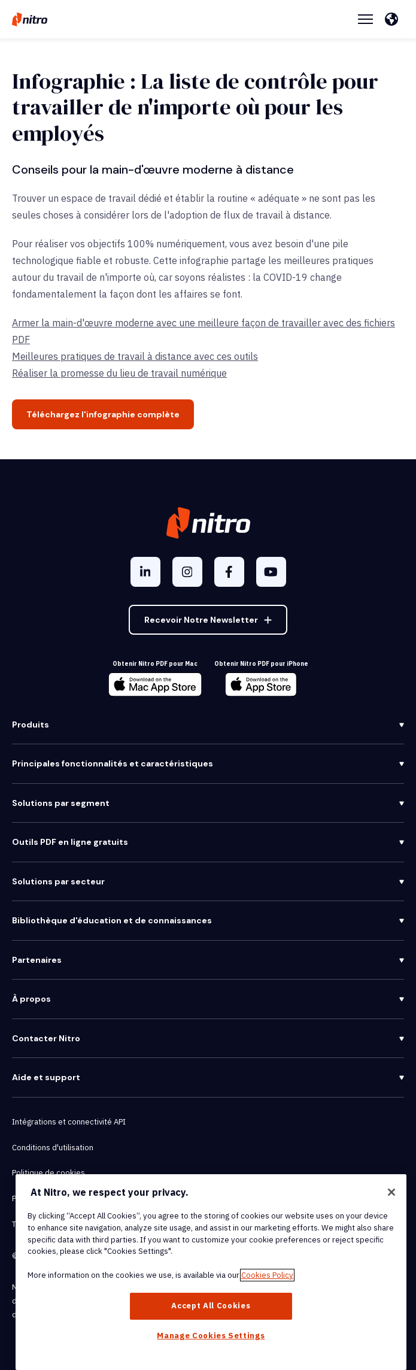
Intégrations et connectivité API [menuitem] (69, 1122)
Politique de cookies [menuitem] (48, 1173)
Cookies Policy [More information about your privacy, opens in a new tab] (267, 1275)
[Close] (391, 1192)
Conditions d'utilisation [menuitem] (52, 1147)
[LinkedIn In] (145, 572)
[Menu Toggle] (365, 19)
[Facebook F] (229, 572)
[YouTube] (271, 572)
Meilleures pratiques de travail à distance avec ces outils (135, 356)
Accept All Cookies (210, 1306)
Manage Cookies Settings (211, 1335)
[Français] (394, 19)
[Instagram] (187, 572)
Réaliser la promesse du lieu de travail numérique (119, 373)
